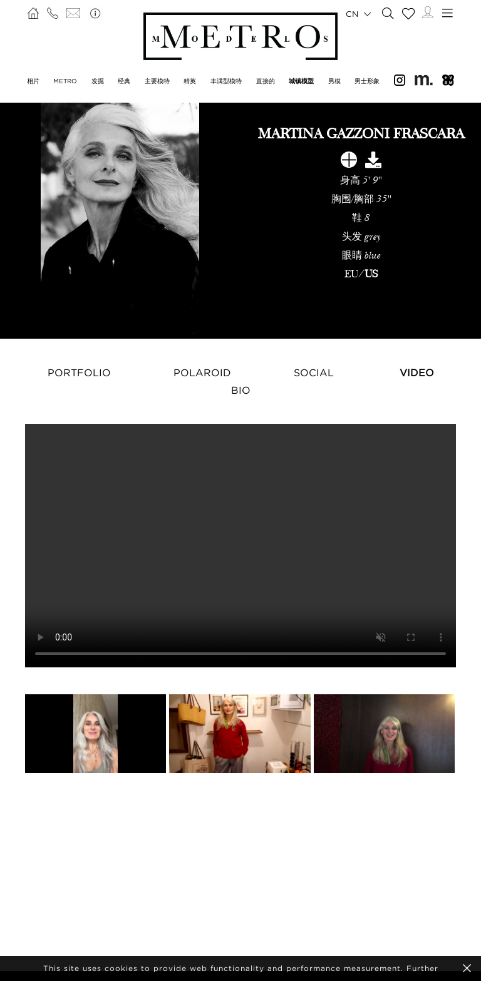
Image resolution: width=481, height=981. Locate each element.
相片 (33, 81)
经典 (124, 81)
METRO (65, 81)
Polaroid (202, 372)
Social (314, 372)
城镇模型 (301, 81)
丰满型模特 (226, 81)
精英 (190, 81)
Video (417, 372)
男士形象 (367, 81)
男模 (334, 81)
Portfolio (79, 372)
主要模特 (157, 81)
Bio (241, 390)
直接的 (265, 81)
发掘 (97, 81)
